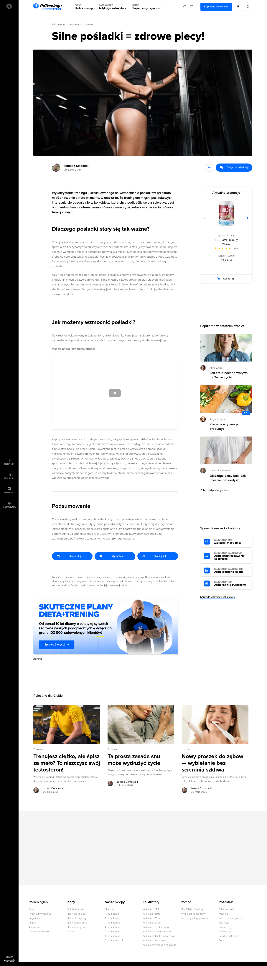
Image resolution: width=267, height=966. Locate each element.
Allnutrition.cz (112, 918)
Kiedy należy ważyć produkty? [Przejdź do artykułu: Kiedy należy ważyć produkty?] (224, 426)
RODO (32, 922)
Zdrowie (88, 24)
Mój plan (9, 478)
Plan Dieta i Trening (192, 909)
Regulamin (35, 918)
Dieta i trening (84, 7)
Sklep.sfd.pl (111, 909)
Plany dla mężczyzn (78, 918)
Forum (222, 940)
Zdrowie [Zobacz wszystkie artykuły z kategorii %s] (38, 749)
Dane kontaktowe (39, 931)
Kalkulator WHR (151, 918)
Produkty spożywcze (230, 918)
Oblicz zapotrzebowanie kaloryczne (231, 556)
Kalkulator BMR (151, 913)
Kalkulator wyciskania (155, 940)
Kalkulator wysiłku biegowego (159, 945)
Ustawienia (9, 507)
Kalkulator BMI (151, 909)
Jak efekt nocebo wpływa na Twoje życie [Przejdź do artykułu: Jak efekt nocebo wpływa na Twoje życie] (229, 375)
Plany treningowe (76, 927)
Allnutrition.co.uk (114, 940)
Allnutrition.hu (112, 931)
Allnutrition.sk (112, 922)
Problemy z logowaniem (194, 918)
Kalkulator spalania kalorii (157, 931)
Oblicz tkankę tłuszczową (231, 584)
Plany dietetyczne (77, 922)
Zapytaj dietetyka (228, 936)
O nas (32, 909)
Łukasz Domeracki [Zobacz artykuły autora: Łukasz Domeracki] (53, 788)
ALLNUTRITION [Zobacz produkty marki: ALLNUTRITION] (226, 235)
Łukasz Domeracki (220, 470)
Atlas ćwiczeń (226, 909)
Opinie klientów (76, 909)
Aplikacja (34, 927)
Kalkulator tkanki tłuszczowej (159, 936)
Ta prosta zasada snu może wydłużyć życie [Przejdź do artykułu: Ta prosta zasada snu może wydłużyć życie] (134, 759)
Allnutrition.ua (112, 936)
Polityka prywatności (40, 913)
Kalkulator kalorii (152, 922)
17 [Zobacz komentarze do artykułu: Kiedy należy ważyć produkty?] (247, 413)
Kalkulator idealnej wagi (156, 927)
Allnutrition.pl (112, 913)
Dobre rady (225, 931)
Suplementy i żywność (146, 7)
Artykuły (74, 24)
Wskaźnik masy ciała (231, 542)
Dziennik (9, 464)
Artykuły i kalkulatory (112, 7)
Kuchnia (223, 913)
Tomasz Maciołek (76, 166)
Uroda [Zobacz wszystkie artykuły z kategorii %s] (185, 749)
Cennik (71, 931)
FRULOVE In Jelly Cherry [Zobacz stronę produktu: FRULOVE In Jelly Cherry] (226, 242)
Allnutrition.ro (112, 927)
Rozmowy (9, 492)
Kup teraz (228, 278)
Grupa (9, 957)
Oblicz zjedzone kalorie (231, 571)
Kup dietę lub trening (216, 6)
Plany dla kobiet (76, 913)
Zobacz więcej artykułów (214, 490)
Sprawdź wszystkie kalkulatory (217, 597)
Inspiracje (224, 922)
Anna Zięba (216, 367)
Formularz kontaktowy (193, 913)
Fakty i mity (225, 927)
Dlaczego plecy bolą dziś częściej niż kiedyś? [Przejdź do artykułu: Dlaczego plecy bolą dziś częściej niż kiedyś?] (228, 478)
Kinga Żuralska (218, 419)
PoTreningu (58, 24)
